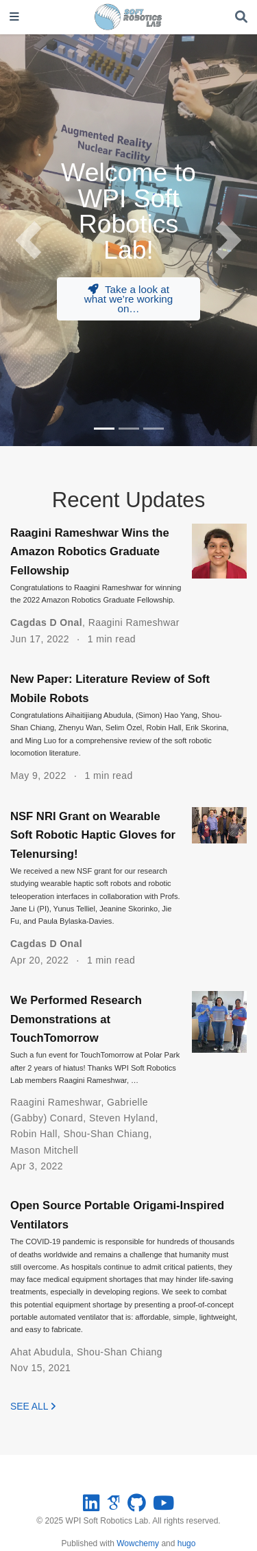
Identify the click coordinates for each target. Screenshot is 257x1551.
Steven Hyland (122, 1117)
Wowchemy (138, 1543)
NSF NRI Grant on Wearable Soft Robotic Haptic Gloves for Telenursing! (92, 835)
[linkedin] (91, 1506)
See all (33, 1406)
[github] (136, 1506)
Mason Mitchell (44, 1150)
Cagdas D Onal (46, 622)
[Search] (241, 17)
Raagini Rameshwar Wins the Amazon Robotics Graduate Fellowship (89, 551)
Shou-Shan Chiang (106, 1133)
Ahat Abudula (40, 1351)
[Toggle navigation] (14, 17)
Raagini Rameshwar (134, 622)
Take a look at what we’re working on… (128, 298)
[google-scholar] (113, 1506)
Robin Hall (34, 1133)
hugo (187, 1543)
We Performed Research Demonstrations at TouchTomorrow (76, 1019)
